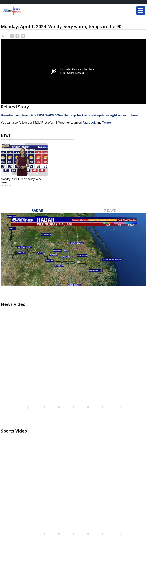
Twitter (107, 123)
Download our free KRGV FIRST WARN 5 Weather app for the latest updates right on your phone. (70, 115)
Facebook (89, 123)
